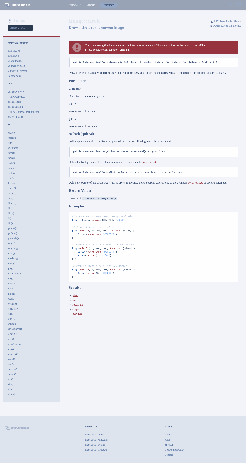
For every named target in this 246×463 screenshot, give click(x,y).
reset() (11, 339)
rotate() (11, 359)
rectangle (77, 304)
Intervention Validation (96, 439)
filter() (11, 213)
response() (13, 354)
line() (10, 278)
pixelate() (12, 318)
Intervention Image (94, 434)
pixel (75, 295)
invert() (11, 263)
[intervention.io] (33, 5)
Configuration (15, 60)
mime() (11, 293)
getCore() (12, 233)
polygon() (12, 323)
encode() (12, 193)
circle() (11, 163)
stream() (12, 374)
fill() (10, 208)
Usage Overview (16, 91)
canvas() (12, 158)
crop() (11, 178)
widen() (11, 389)
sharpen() (12, 369)
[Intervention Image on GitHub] (239, 5)
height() (12, 243)
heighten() (13, 248)
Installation (13, 55)
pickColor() (13, 308)
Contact (169, 454)
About (91, 4)
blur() (10, 142)
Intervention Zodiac (95, 444)
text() (10, 379)
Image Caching (15, 106)
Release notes (14, 75)
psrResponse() (15, 329)
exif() (10, 198)
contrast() (12, 173)
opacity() (12, 298)
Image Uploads (15, 117)
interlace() (13, 258)
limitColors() (14, 273)
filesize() (12, 203)
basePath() (13, 137)
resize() (11, 349)
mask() (11, 288)
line (74, 300)
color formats (149, 162)
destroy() (12, 183)
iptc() (10, 268)
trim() (10, 384)
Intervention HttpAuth (96, 449)
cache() (11, 153)
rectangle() (13, 334)
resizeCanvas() (15, 344)
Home (168, 434)
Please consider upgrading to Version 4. (107, 49)
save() (11, 364)
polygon (77, 313)
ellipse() (12, 188)
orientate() (13, 303)
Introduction (14, 50)
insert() (11, 253)
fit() (9, 218)
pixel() (11, 313)
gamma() (12, 228)
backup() (12, 132)
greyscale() (13, 238)
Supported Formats (17, 70)
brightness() (13, 147)
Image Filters (14, 101)
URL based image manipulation (23, 111)
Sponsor (109, 4)
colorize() (12, 168)
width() (11, 394)
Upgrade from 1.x (16, 65)
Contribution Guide (174, 449)
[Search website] (230, 5)
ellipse (76, 309)
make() (11, 283)
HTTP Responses (16, 96)
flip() (10, 223)
